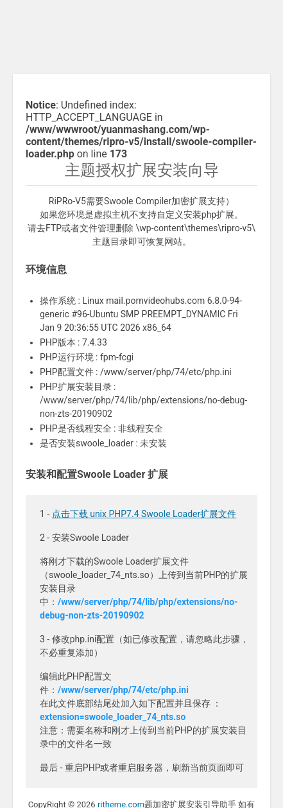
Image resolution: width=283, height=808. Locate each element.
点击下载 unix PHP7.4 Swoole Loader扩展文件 (144, 514)
